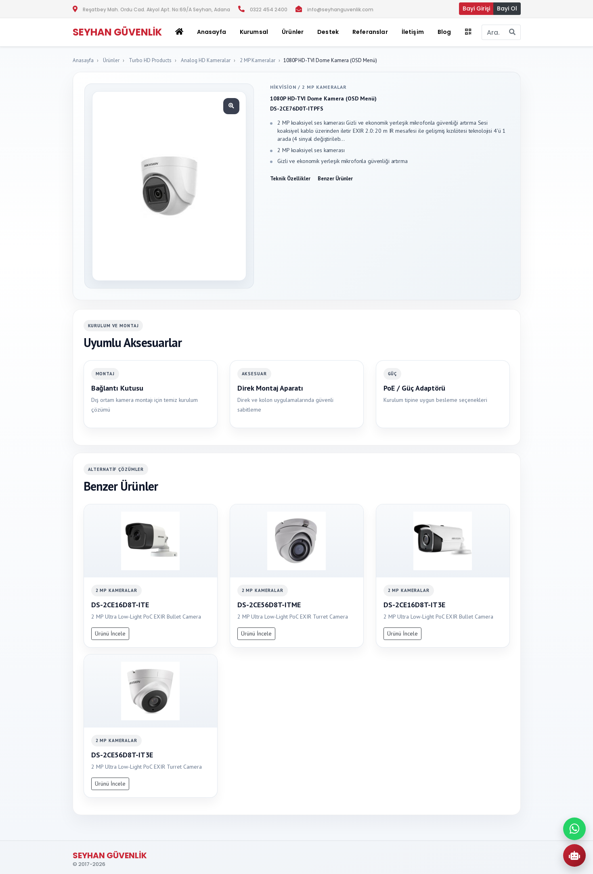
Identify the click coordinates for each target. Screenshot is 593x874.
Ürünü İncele (110, 633)
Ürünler (111, 60)
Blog (444, 32)
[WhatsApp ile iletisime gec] (574, 829)
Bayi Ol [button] (507, 8)
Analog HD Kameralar (205, 60)
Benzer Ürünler (335, 178)
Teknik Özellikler (290, 178)
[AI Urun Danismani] (574, 855)
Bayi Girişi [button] (476, 8)
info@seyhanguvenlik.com (340, 9)
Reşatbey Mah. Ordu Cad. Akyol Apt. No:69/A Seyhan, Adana (156, 9)
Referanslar (370, 32)
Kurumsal (254, 32)
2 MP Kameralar (257, 60)
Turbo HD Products (150, 60)
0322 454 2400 (268, 9)
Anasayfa (211, 32)
